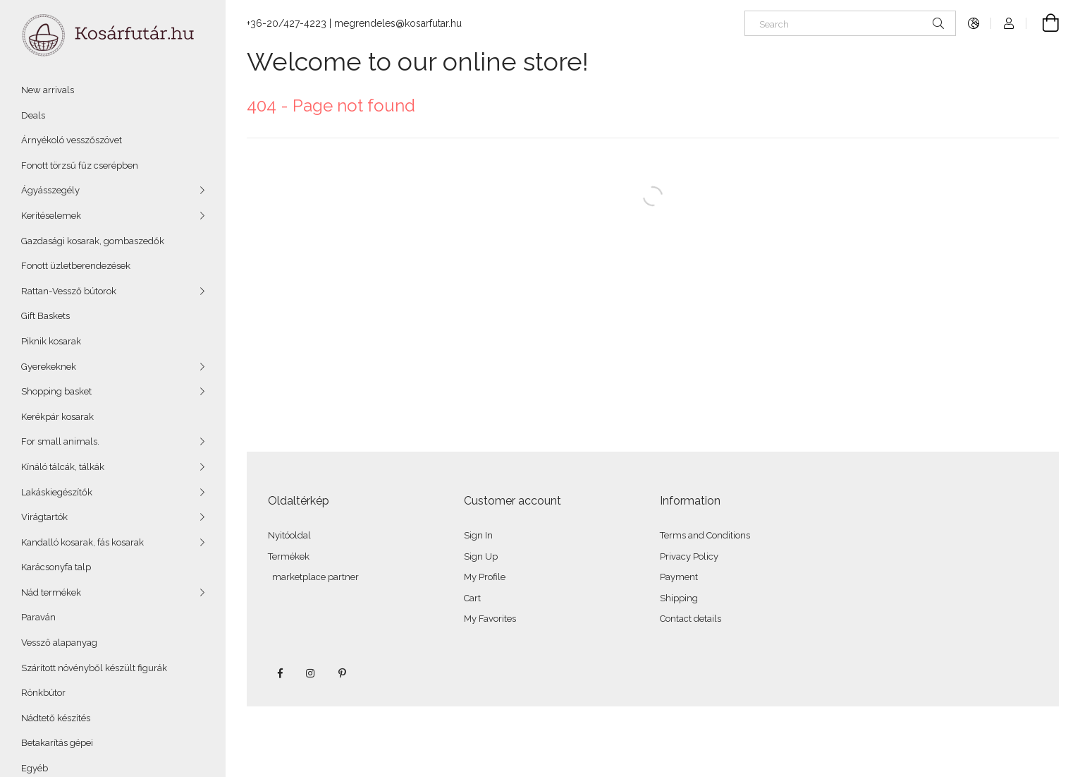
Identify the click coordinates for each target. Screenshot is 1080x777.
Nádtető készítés (55, 718)
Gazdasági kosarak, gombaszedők (92, 241)
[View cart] (1042, 23)
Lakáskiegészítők (56, 492)
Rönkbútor (43, 692)
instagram (311, 673)
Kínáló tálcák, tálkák (62, 467)
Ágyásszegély (50, 190)
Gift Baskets (45, 316)
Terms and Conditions (705, 535)
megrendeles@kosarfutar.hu (398, 23)
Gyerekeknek (48, 366)
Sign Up (481, 556)
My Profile (484, 577)
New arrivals (47, 90)
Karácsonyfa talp (56, 567)
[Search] (850, 23)
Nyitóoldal (289, 535)
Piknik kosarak (51, 341)
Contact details (690, 618)
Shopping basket (56, 391)
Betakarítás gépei (57, 742)
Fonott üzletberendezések (75, 265)
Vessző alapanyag (59, 642)
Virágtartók (44, 517)
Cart (472, 598)
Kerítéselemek (51, 215)
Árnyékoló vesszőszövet (71, 140)
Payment (679, 577)
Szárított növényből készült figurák (94, 668)
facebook (280, 673)
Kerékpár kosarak (57, 416)
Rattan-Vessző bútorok (68, 291)
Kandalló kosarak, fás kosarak (82, 542)
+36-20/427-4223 (286, 23)
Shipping (679, 598)
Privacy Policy (689, 556)
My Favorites (490, 618)
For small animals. (60, 441)
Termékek (288, 556)
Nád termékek (51, 592)
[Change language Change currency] (973, 23)
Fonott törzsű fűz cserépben (79, 165)
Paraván (38, 617)
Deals (33, 115)
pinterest (342, 673)
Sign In (478, 535)
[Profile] (1008, 23)
